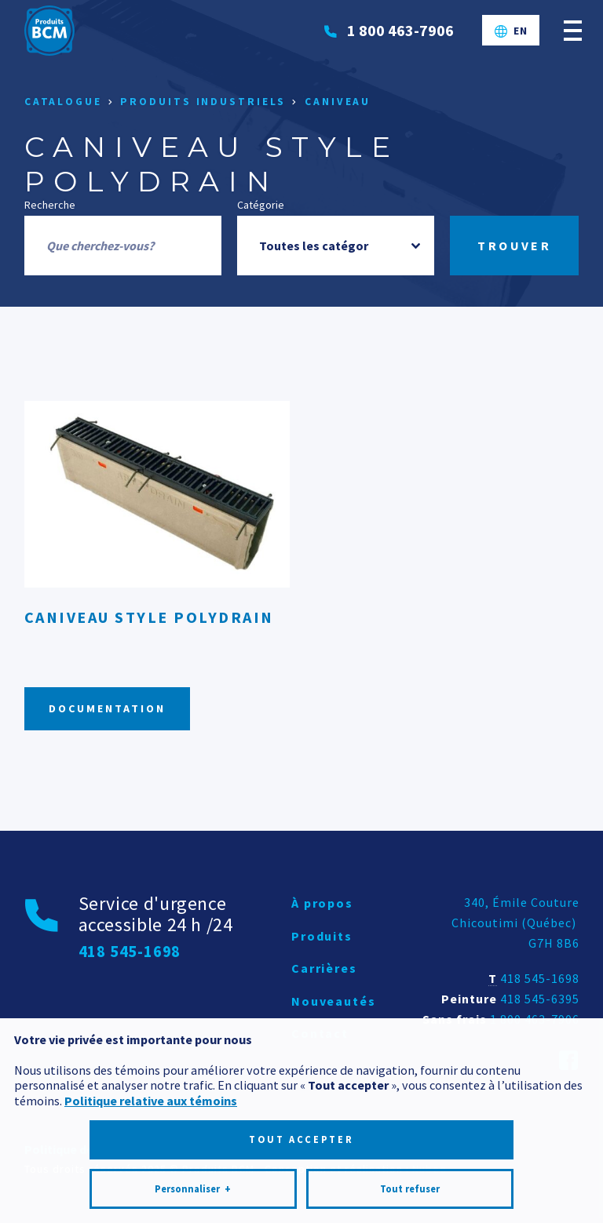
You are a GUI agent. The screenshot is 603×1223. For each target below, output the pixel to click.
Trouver (514, 245)
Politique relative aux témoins (150, 1038)
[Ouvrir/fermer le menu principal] (573, 30)
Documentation (107, 708)
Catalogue (63, 101)
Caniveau (338, 101)
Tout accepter (301, 1077)
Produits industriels (203, 101)
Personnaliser (193, 1127)
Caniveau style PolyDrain (149, 617)
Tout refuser (410, 1127)
